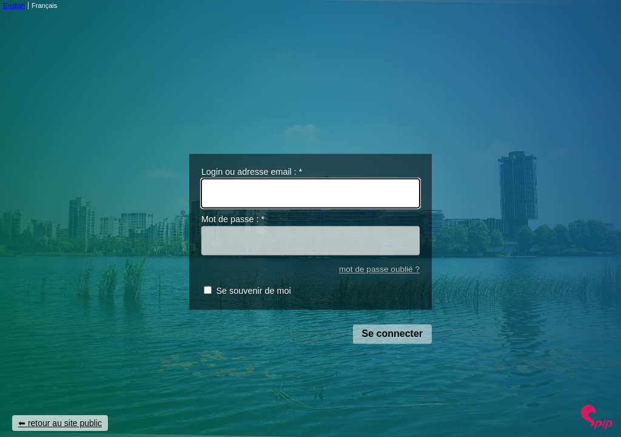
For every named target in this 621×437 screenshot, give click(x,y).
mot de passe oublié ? (379, 269)
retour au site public (65, 423)
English (14, 5)
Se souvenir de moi (253, 291)
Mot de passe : (232, 220)
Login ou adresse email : (251, 172)
